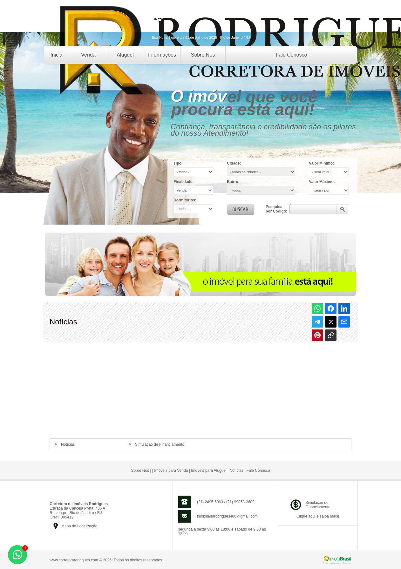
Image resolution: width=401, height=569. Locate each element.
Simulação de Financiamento (159, 444)
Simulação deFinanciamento (317, 504)
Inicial (57, 55)
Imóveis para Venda (171, 470)
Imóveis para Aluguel (208, 470)
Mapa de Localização (79, 526)
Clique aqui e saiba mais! (317, 516)
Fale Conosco (291, 55)
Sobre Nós (203, 55)
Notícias (68, 444)
